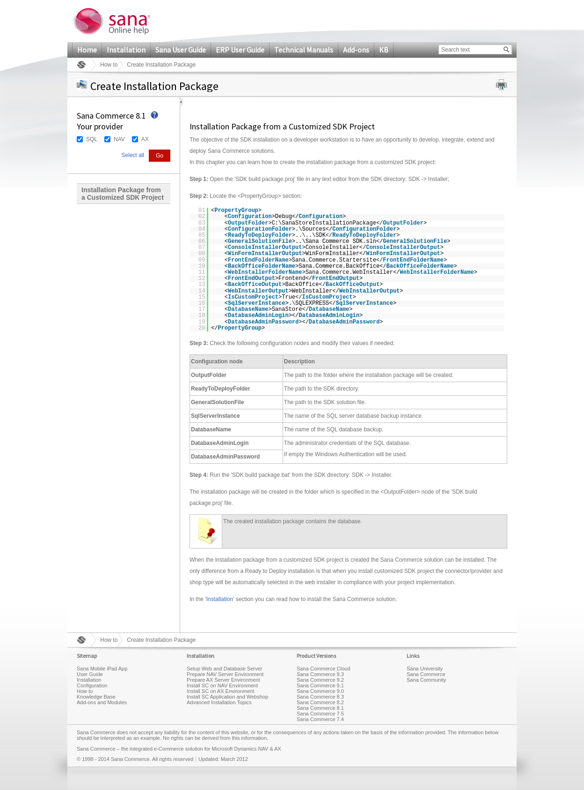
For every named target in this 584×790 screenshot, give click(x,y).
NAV (119, 139)
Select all (132, 155)
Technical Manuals (303, 49)
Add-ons (356, 49)
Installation (126, 49)
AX (145, 139)
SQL (91, 139)
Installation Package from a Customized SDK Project (122, 193)
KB (383, 49)
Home (87, 49)
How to (108, 64)
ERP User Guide (240, 49)
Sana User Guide (180, 49)
